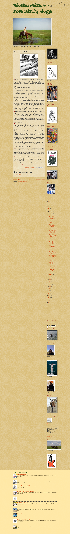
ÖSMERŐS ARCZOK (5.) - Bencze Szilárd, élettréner (53, 239)
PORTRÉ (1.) (51, 222)
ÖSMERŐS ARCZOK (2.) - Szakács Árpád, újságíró (53, 252)
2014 (49, 297)
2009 (49, 305)
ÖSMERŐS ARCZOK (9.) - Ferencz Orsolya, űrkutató (52, 217)
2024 (49, 203)
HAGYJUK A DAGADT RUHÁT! (23, 502)
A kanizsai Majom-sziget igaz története (23, 485)
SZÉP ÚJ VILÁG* (52, 272)
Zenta (31, 168)
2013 (49, 298)
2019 (49, 288)
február (50, 284)
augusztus (51, 274)
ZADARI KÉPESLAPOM (52, 246)
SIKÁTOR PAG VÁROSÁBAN (52, 270)
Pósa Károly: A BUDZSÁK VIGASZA (23, 508)
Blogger (39, 531)
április (50, 281)
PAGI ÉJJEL (51, 260)
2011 (49, 302)
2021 (49, 208)
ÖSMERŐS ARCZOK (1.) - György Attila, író (52, 256)
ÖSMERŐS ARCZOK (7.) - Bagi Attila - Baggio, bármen (52, 231)
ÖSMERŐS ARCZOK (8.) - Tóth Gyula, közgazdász (52, 225)
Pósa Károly (20, 168)
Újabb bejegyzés (17, 179)
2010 (49, 304)
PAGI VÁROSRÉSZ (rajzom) (52, 263)
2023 (49, 204)
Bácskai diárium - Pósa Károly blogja (32, 9)
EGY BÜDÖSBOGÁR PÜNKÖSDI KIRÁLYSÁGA (25, 491)
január (50, 286)
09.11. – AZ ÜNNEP (52, 258)
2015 (49, 295)
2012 (49, 300)
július (50, 276)
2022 (49, 206)
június (50, 277)
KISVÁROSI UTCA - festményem (52, 220)
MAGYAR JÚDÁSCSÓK (21, 474)
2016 (49, 293)
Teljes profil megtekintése (51, 436)
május (50, 279)
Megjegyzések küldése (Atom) (22, 181)
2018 (49, 290)
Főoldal (28, 179)
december (51, 211)
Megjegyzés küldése (19, 174)
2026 (49, 199)
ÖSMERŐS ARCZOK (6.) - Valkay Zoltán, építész (52, 235)
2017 (49, 292)
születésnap (28, 168)
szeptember (24, 168)
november (51, 213)
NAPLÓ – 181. (19, 513)
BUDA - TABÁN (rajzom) (52, 267)
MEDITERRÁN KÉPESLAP (51, 228)
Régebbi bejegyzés (40, 179)
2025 (49, 201)
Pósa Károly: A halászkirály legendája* (23, 519)
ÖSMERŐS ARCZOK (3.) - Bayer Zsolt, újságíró (52, 249)
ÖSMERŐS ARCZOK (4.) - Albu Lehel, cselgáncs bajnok (52, 242)
